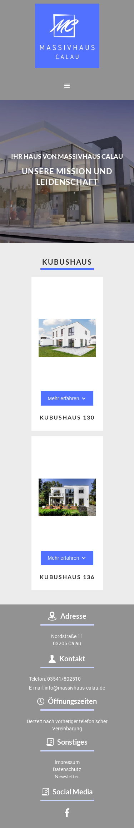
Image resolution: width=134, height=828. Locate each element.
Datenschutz (67, 769)
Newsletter (67, 776)
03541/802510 (64, 679)
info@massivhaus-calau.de (75, 688)
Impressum (67, 762)
